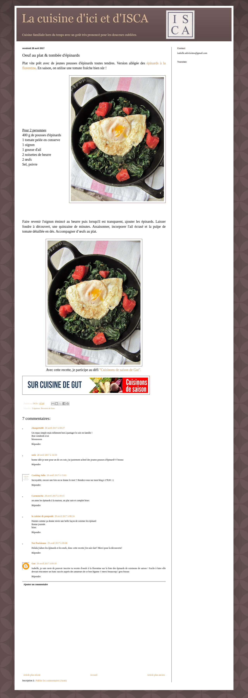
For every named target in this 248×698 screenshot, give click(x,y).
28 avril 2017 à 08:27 (55, 428)
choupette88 (38, 428)
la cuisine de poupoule (42, 516)
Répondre (36, 444)
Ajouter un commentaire (35, 584)
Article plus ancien (156, 675)
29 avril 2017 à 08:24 (65, 516)
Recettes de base (48, 408)
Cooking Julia (39, 475)
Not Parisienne (39, 543)
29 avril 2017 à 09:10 (47, 563)
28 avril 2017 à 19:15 (55, 495)
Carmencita (37, 495)
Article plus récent (31, 675)
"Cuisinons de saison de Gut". (120, 370)
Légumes (36, 408)
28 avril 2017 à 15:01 (57, 475)
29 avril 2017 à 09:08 (57, 543)
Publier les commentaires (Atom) (51, 680)
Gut (33, 563)
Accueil (93, 675)
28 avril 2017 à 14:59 (47, 455)
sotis (34, 455)
